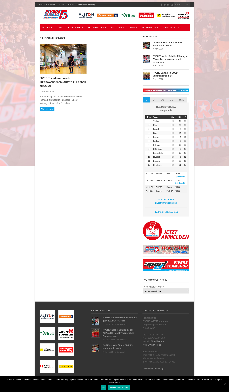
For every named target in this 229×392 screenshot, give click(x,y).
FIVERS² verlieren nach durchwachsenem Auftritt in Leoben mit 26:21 (63, 82)
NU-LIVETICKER (166, 199)
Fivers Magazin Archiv (153, 287)
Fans (133, 27)
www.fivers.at (154, 345)
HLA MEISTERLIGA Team (166, 212)
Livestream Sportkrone (166, 203)
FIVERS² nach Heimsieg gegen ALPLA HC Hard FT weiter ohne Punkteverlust (118, 333)
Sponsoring (150, 27)
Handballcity (172, 27)
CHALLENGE (75, 27)
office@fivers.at (157, 341)
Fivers (47, 27)
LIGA (60, 27)
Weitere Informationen (119, 387)
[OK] (225, 384)
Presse (70, 4)
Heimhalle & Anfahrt (47, 4)
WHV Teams (117, 27)
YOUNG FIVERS (97, 27)
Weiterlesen (47, 109)
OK (103, 387)
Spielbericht (180, 176)
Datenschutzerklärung (86, 4)
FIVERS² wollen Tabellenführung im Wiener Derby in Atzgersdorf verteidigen (170, 59)
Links (62, 4)
